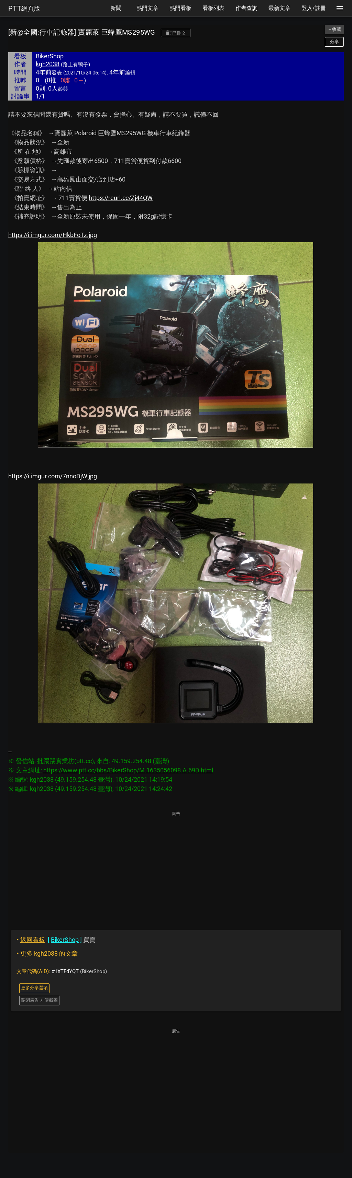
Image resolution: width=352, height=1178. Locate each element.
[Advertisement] (176, 866)
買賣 (56, 939)
